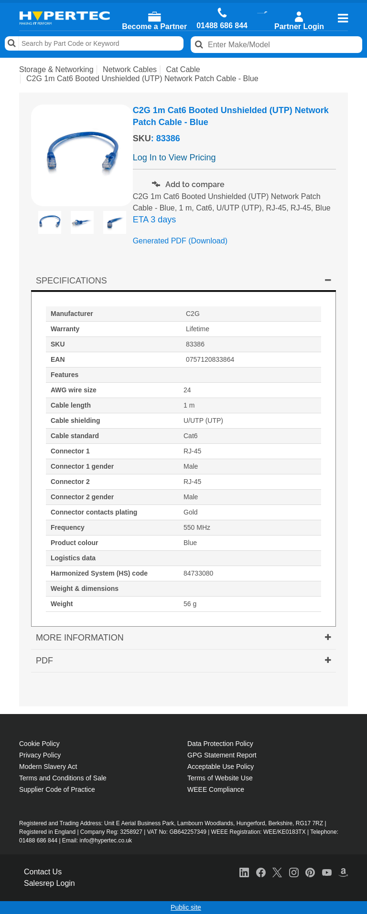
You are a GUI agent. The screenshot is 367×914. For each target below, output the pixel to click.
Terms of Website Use (220, 778)
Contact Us (43, 872)
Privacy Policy (40, 755)
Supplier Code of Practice (57, 789)
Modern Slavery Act (48, 766)
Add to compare (188, 184)
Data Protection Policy (220, 743)
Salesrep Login (49, 883)
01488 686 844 (222, 26)
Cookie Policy (39, 743)
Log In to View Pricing (174, 157)
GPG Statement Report (222, 755)
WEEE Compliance (215, 789)
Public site (186, 907)
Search (12, 43)
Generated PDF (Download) (180, 241)
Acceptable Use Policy (220, 766)
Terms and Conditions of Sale (63, 778)
